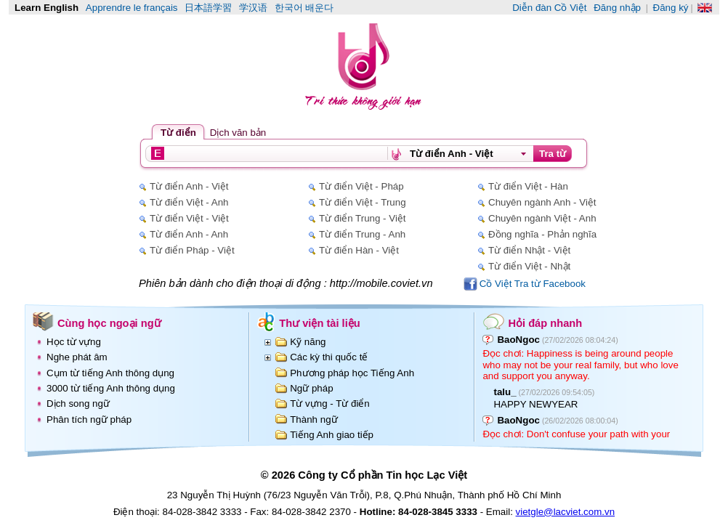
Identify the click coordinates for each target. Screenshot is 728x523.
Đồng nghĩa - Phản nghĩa (542, 234)
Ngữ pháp (311, 388)
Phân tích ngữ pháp (89, 419)
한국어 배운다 (304, 7)
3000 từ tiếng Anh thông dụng (110, 388)
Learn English (46, 7)
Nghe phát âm (77, 357)
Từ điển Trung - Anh (362, 234)
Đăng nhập (617, 7)
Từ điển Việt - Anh (189, 202)
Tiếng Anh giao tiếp (331, 434)
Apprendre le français (132, 7)
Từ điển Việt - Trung (362, 202)
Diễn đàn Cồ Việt (549, 7)
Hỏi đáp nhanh (545, 323)
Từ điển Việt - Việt (189, 218)
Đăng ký (671, 7)
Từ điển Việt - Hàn (528, 186)
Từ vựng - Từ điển (330, 403)
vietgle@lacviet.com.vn (565, 511)
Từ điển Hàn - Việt (359, 250)
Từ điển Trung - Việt (362, 218)
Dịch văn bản (238, 132)
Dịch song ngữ (78, 403)
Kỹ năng (307, 341)
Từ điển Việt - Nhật (529, 266)
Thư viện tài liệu (319, 323)
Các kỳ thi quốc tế (329, 357)
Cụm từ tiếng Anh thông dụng (110, 373)
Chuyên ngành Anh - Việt (542, 202)
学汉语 (253, 7)
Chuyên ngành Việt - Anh (542, 218)
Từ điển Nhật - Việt (529, 250)
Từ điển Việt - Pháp (361, 186)
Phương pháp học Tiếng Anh (352, 373)
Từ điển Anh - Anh (189, 234)
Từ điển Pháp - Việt (192, 250)
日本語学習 (208, 7)
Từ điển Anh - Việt (189, 186)
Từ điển (178, 132)
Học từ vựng (73, 341)
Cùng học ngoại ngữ (109, 323)
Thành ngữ (313, 419)
